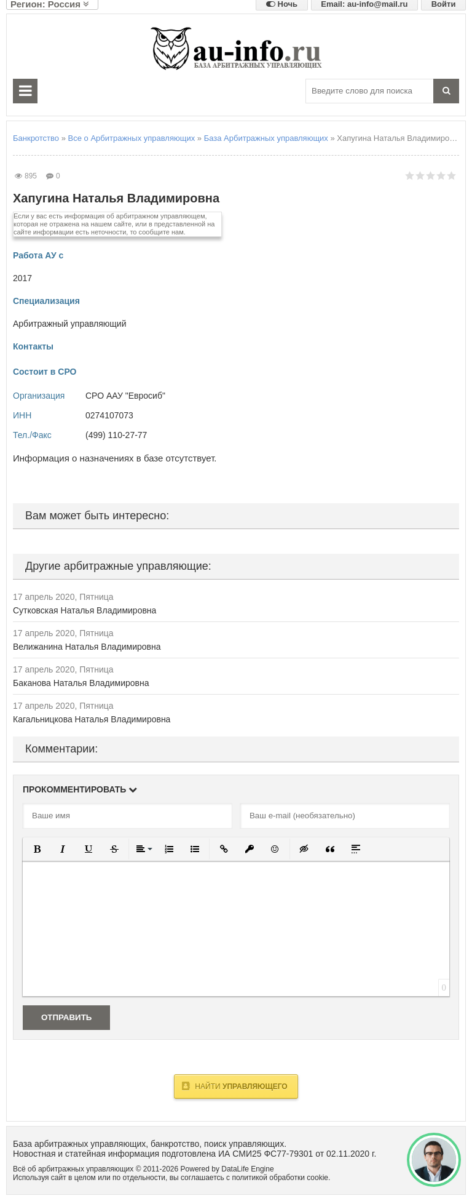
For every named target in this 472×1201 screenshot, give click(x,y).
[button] (37, 849)
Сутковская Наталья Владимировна (84, 610)
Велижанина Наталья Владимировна (87, 647)
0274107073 (109, 415)
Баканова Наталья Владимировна (81, 683)
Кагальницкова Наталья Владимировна (91, 719)
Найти (234, 1086)
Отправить (66, 1017)
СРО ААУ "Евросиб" (125, 396)
